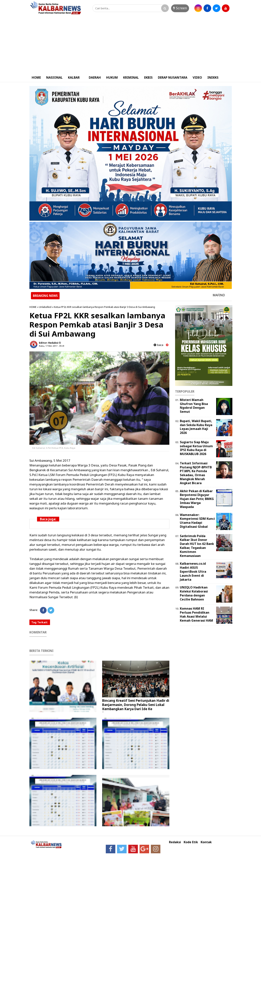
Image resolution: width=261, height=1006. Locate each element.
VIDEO (197, 77)
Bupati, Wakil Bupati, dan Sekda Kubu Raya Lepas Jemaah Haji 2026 (196, 427)
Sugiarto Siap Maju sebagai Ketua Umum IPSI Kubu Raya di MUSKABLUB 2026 (196, 448)
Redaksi (175, 842)
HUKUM (112, 77)
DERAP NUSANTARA (172, 77)
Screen (180, 8)
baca (158, 345)
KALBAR (74, 77)
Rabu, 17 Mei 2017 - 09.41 (51, 345)
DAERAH (95, 77)
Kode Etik (191, 842)
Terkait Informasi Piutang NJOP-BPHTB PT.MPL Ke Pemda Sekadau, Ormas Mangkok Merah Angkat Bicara (196, 473)
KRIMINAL (131, 77)
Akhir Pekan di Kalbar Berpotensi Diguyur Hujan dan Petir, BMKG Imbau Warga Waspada (197, 499)
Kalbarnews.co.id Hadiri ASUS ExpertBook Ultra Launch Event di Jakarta (193, 571)
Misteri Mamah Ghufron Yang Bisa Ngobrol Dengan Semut (194, 406)
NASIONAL (54, 77)
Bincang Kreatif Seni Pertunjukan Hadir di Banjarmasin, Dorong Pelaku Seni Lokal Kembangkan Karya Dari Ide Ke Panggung (135, 706)
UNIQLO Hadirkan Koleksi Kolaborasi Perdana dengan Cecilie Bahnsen (194, 593)
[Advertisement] (131, 44)
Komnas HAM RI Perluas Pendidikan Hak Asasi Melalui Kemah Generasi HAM (196, 614)
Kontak (206, 842)
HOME (36, 77)
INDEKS (212, 77)
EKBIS (148, 77)
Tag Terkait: (39, 622)
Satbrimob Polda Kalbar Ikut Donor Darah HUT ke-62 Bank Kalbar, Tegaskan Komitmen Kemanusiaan (197, 546)
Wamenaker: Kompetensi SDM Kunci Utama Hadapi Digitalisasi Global (197, 521)
